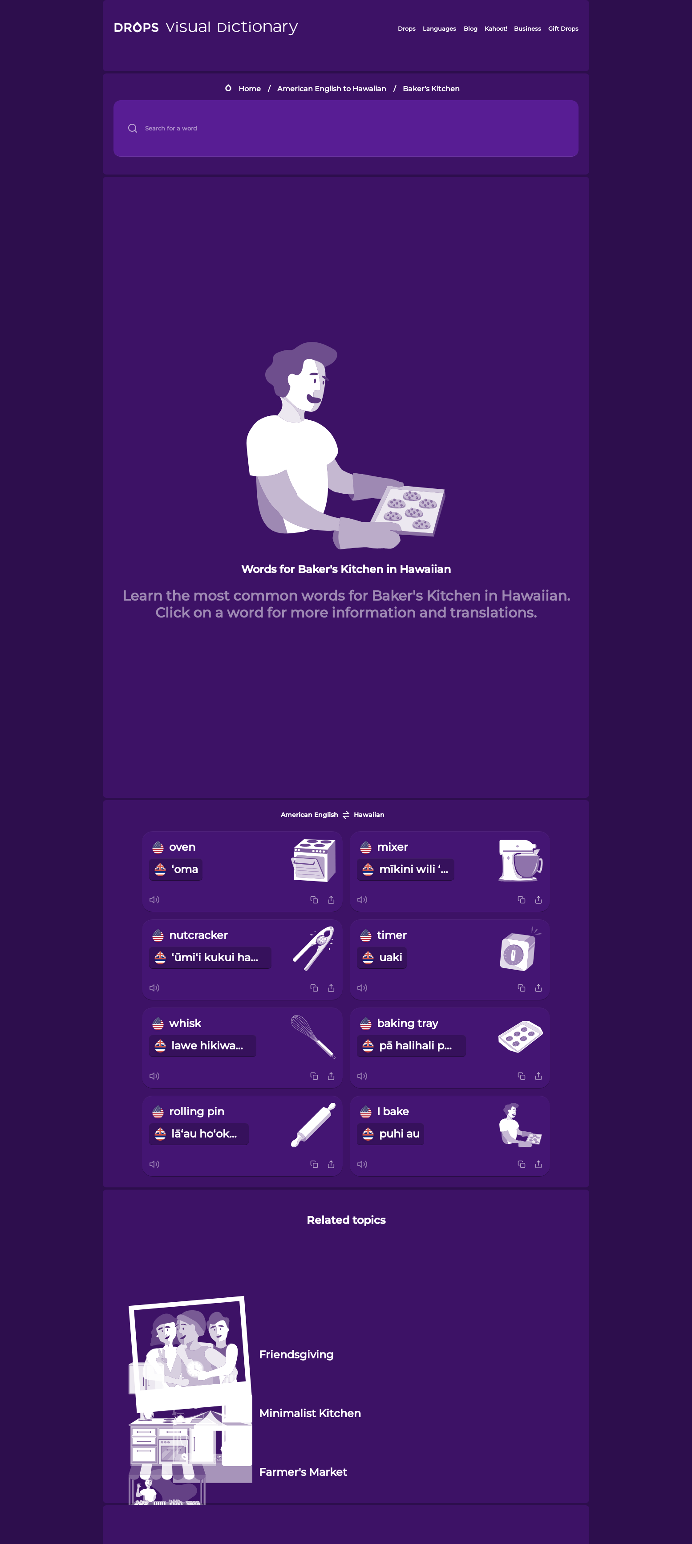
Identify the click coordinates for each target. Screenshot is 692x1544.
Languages (439, 28)
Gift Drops (563, 28)
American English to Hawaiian (331, 89)
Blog (471, 28)
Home (250, 89)
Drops (407, 28)
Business (527, 28)
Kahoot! (496, 28)
